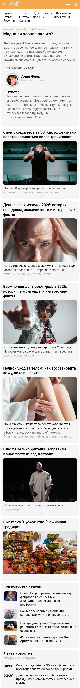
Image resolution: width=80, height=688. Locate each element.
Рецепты (9, 20)
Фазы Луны (40, 17)
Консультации (61, 17)
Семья (48, 13)
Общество (22, 17)
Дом (36, 13)
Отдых (7, 17)
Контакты (25, 20)
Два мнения (63, 13)
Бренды (8, 13)
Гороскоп (24, 13)
